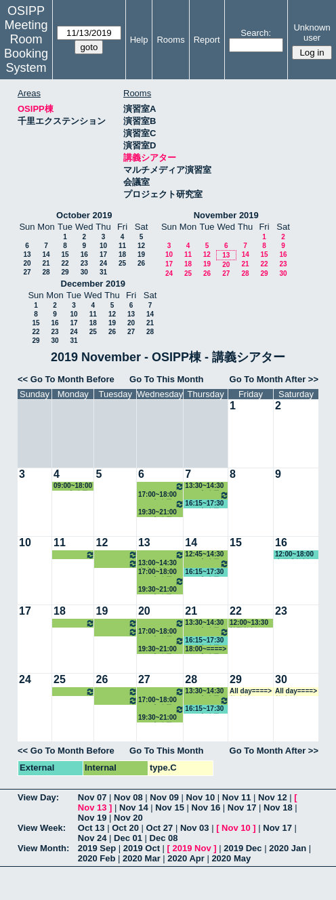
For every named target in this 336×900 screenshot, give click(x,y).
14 (45, 254)
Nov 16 (206, 807)
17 (103, 254)
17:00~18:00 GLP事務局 (157, 495)
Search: (255, 33)
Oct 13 (91, 828)
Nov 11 (236, 797)
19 (141, 254)
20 (26, 263)
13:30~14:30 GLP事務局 (204, 486)
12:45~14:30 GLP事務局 (204, 554)
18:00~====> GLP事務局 (205, 649)
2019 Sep (97, 848)
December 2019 (93, 284)
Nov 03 (194, 828)
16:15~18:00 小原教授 (116, 563)
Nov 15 (169, 807)
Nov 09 (164, 797)
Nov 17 (242, 807)
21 (45, 263)
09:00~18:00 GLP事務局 (73, 486)
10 (103, 245)
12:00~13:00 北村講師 (161, 554)
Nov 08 (128, 797)
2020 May (231, 858)
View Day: (38, 797)
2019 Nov (192, 848)
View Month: (43, 848)
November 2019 (226, 215)
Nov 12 (272, 797)
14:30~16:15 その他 (207, 495)
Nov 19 (92, 818)
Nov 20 (128, 818)
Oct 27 (159, 828)
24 (103, 263)
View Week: (42, 828)
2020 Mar (142, 858)
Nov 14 (133, 807)
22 (64, 263)
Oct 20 (125, 828)
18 (122, 254)
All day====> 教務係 (251, 691)
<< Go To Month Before (66, 379)
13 (26, 254)
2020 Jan (287, 848)
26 (141, 263)
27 (26, 272)
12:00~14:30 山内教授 (161, 486)
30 (84, 272)
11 (122, 245)
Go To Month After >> (274, 379)
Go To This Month (166, 379)
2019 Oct (141, 848)
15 (64, 254)
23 (84, 263)
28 (45, 272)
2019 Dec (242, 848)
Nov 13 (92, 807)
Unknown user (311, 32)
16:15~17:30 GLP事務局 (204, 503)
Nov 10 (200, 797)
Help (139, 40)
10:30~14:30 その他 (116, 554)
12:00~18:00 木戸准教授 (294, 554)
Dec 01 (128, 838)
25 (122, 263)
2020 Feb (97, 858)
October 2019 (84, 215)
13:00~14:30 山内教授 (157, 563)
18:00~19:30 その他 (161, 503)
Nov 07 (92, 797)
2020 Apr (185, 858)
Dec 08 (164, 838)
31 (103, 272)
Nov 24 (92, 838)
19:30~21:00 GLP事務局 (157, 512)
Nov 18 (278, 807)
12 (141, 245)
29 (64, 272)
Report (207, 40)
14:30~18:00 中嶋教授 (74, 554)
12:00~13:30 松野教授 (249, 623)
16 (84, 254)
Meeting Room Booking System (26, 46)
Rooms (170, 40)
